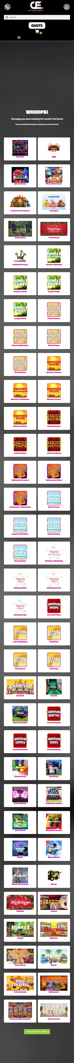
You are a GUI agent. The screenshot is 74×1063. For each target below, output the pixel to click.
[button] (37, 25)
